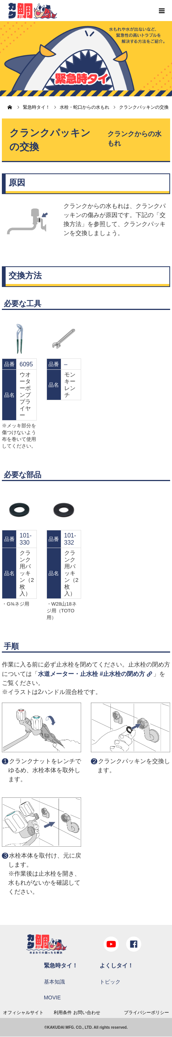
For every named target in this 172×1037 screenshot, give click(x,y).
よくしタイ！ (116, 965)
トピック (110, 982)
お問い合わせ (86, 1012)
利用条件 (63, 1012)
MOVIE (52, 997)
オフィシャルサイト (23, 1012)
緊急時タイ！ (61, 965)
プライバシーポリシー (146, 1012)
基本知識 (54, 982)
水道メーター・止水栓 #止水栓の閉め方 (91, 674)
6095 (26, 364)
